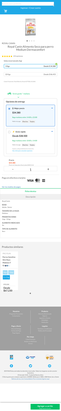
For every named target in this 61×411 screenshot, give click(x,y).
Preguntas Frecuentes (16, 314)
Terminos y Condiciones (45, 329)
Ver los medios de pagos (11, 187)
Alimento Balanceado (44, 314)
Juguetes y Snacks (44, 318)
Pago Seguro (16, 333)
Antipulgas (44, 320)
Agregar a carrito (45, 407)
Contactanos (16, 316)
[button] (27, 41)
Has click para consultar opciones (22, 151)
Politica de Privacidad (44, 331)
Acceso (30, 343)
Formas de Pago (16, 331)
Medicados (44, 322)
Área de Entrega (16, 329)
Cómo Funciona (30, 339)
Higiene (44, 316)
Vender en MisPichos (30, 341)
